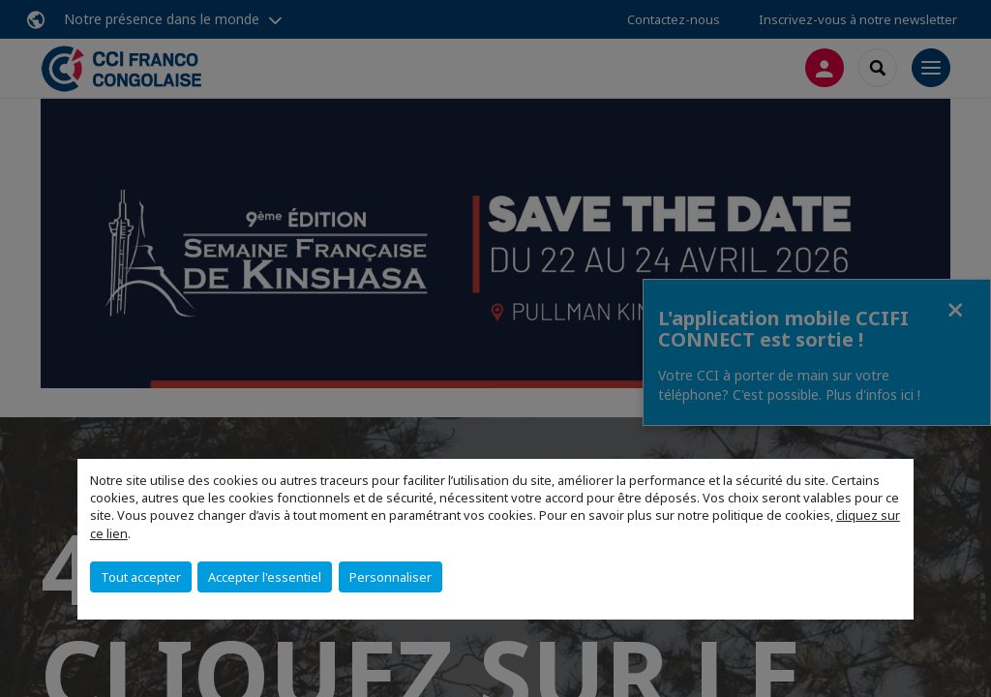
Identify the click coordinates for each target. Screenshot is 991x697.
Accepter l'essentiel (264, 577)
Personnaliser (390, 577)
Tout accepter (141, 577)
